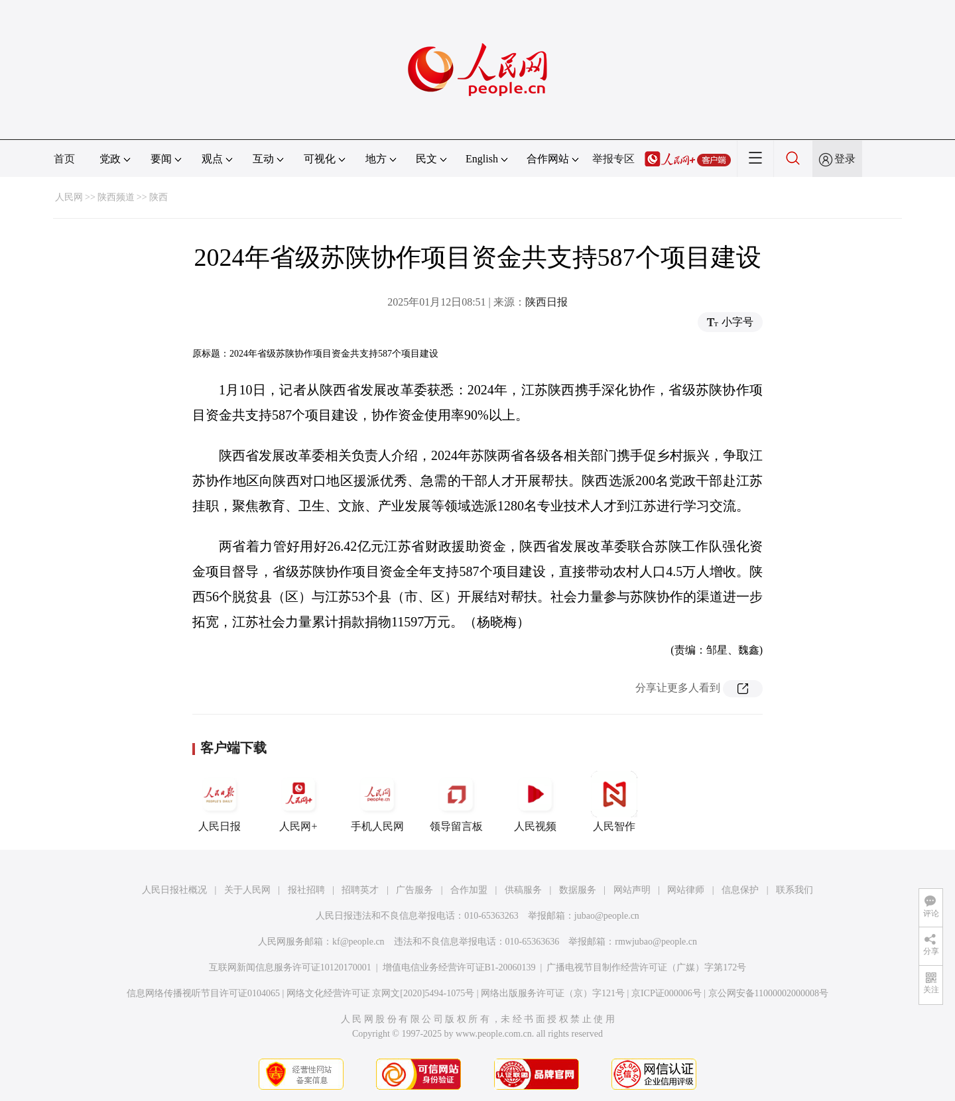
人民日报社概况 (174, 890)
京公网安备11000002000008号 (768, 993)
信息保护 (740, 890)
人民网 (69, 197)
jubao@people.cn (606, 916)
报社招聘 (306, 890)
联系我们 (794, 890)
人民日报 (219, 801)
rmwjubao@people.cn (656, 942)
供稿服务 (523, 890)
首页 (64, 158)
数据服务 (577, 890)
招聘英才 (360, 890)
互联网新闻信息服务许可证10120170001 (290, 967)
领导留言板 (456, 801)
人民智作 (614, 801)
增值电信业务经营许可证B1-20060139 (459, 967)
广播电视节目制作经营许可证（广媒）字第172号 (646, 967)
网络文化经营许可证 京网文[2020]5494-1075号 (380, 993)
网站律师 (685, 890)
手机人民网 (377, 801)
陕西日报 (546, 302)
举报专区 (613, 158)
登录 (845, 158)
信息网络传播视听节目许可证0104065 (203, 993)
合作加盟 (468, 890)
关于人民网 (247, 890)
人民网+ (298, 801)
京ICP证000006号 (666, 993)
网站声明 (632, 890)
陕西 (158, 197)
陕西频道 (116, 197)
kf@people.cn (358, 942)
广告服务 (414, 890)
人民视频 (535, 801)
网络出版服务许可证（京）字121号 (553, 993)
